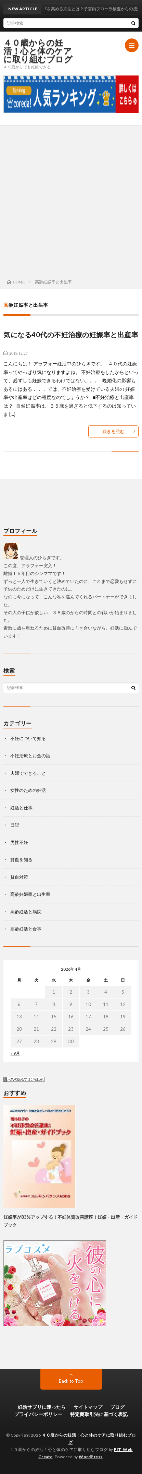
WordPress (91, 1456)
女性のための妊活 (28, 790)
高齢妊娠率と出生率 (30, 894)
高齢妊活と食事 (25, 929)
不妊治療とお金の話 (30, 755)
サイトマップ (88, 1407)
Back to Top (71, 1381)
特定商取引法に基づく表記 (99, 1414)
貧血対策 (19, 877)
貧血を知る (21, 859)
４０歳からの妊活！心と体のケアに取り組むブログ (38, 50)
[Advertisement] (71, 200)
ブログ (117, 1407)
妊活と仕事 (21, 807)
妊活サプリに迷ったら (42, 1407)
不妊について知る (28, 738)
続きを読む (113, 431)
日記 (14, 825)
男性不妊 (19, 842)
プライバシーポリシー (38, 1414)
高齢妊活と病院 (25, 911)
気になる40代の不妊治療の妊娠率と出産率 (70, 334)
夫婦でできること (28, 773)
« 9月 (15, 1053)
